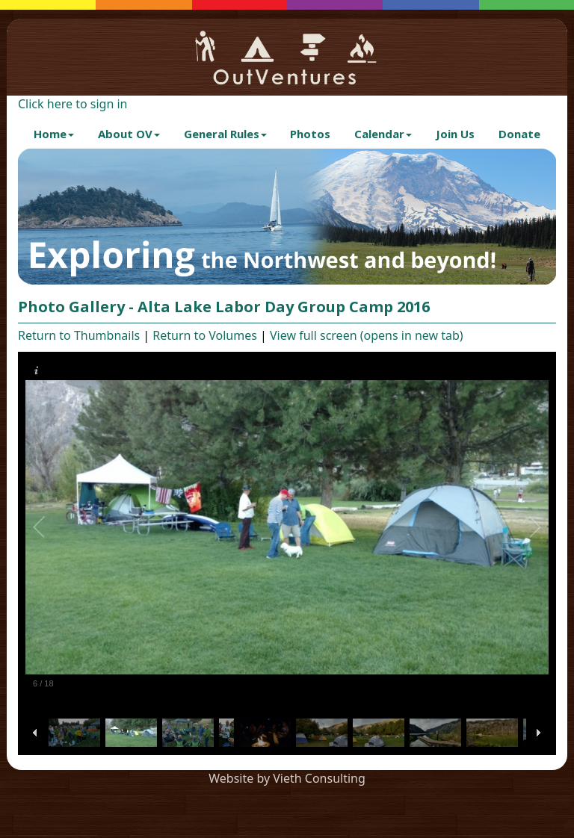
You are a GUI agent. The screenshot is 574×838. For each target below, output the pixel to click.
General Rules (225, 133)
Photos (310, 133)
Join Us (455, 133)
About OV (129, 133)
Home (54, 133)
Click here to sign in (72, 104)
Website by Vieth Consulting (287, 778)
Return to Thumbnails (79, 335)
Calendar (383, 133)
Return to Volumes (204, 335)
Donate (519, 133)
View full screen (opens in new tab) (366, 335)
